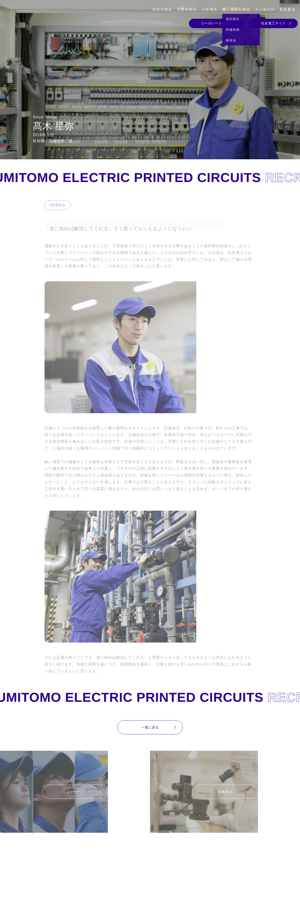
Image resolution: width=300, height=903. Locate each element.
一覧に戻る (150, 727)
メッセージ (265, 9)
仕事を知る (187, 9)
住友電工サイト (273, 23)
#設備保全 (57, 205)
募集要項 (287, 9)
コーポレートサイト (216, 23)
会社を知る (162, 9)
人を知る (210, 9)
